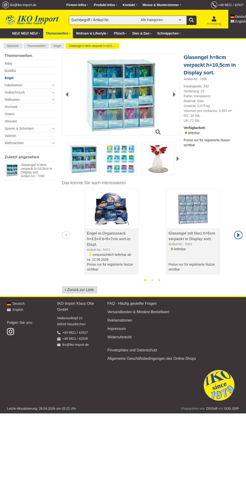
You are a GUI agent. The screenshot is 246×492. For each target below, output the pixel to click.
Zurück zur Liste (80, 290)
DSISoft (212, 408)
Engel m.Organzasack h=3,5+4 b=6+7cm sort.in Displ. (108, 238)
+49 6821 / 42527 (231, 5)
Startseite (13, 46)
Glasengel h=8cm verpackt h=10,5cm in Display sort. (36, 168)
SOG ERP (231, 408)
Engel (57, 46)
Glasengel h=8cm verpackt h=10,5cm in (93, 46)
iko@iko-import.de (23, 5)
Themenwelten (36, 46)
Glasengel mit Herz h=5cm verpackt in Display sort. (192, 236)
